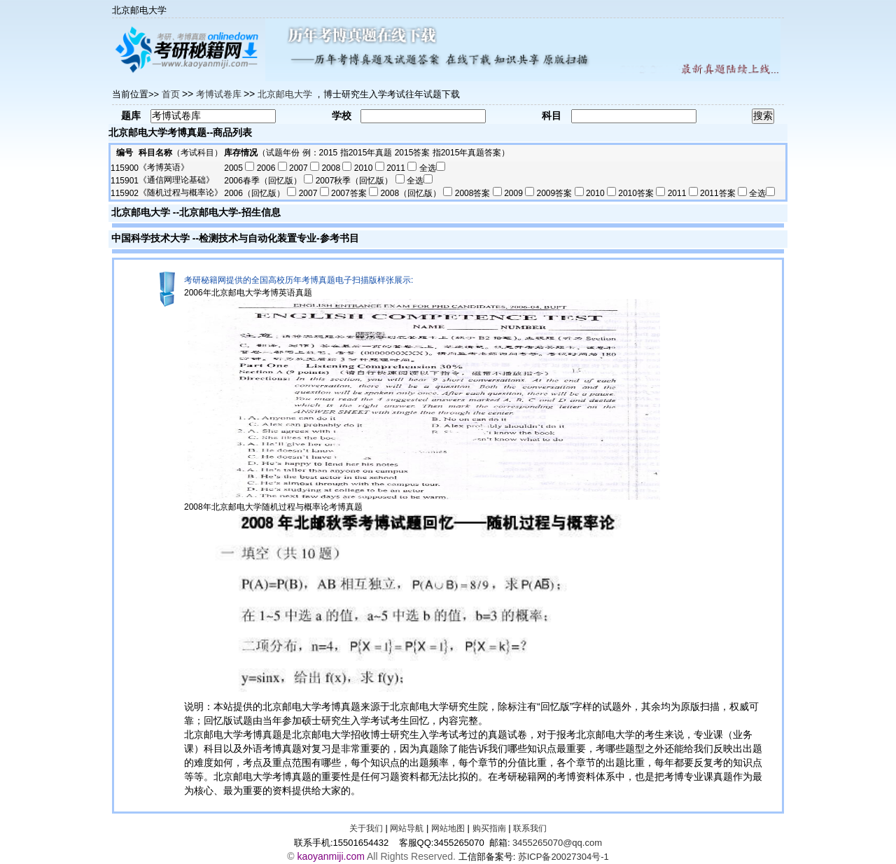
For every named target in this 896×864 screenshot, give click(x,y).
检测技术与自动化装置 (248, 238)
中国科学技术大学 (150, 238)
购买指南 (489, 828)
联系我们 (530, 828)
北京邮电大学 (140, 212)
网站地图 (448, 828)
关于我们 (366, 828)
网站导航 (407, 828)
